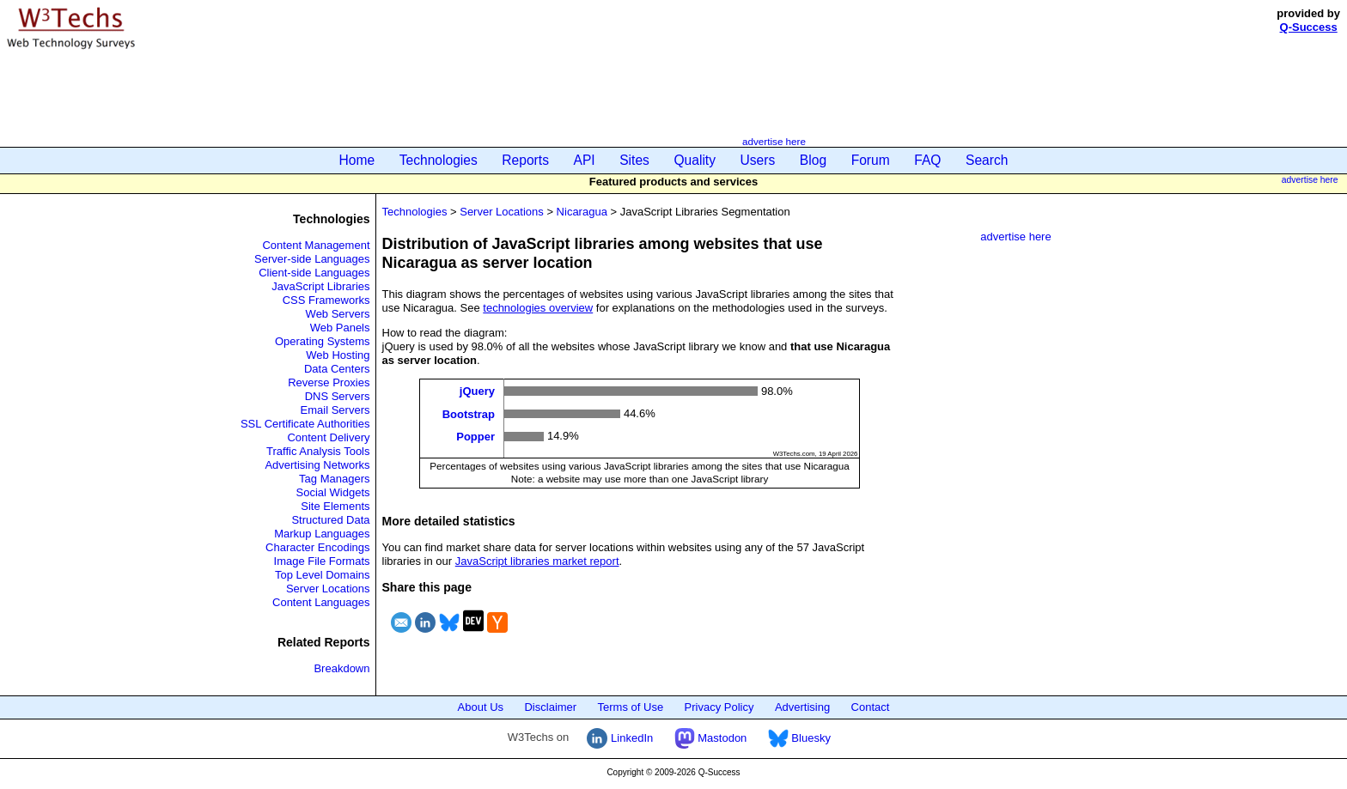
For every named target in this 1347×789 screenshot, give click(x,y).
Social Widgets (333, 492)
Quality (695, 160)
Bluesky (799, 737)
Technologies (438, 160)
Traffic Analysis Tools (317, 451)
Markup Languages (321, 533)
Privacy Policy (719, 707)
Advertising (802, 707)
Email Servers (335, 410)
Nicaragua (582, 211)
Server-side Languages (311, 258)
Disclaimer (550, 707)
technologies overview (538, 307)
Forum (870, 160)
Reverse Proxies (328, 382)
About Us (480, 707)
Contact (870, 707)
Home (357, 160)
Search (987, 160)
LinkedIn (620, 737)
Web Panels (340, 327)
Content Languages (320, 602)
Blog (813, 160)
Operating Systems (322, 341)
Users (758, 160)
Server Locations (328, 588)
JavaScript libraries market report (537, 561)
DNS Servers (337, 396)
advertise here (774, 141)
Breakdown (341, 668)
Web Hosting (337, 355)
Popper (475, 436)
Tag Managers (334, 478)
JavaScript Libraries (320, 286)
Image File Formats (322, 561)
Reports (525, 160)
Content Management (315, 245)
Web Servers (338, 313)
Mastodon (710, 737)
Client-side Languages (314, 272)
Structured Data (330, 519)
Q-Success (1309, 27)
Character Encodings (317, 547)
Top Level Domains (322, 574)
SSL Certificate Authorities (305, 423)
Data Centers (337, 368)
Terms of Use (631, 707)
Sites (634, 160)
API (584, 160)
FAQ (927, 160)
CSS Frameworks (326, 300)
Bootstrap (468, 413)
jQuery (477, 391)
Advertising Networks (317, 464)
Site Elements (335, 506)
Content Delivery (328, 437)
